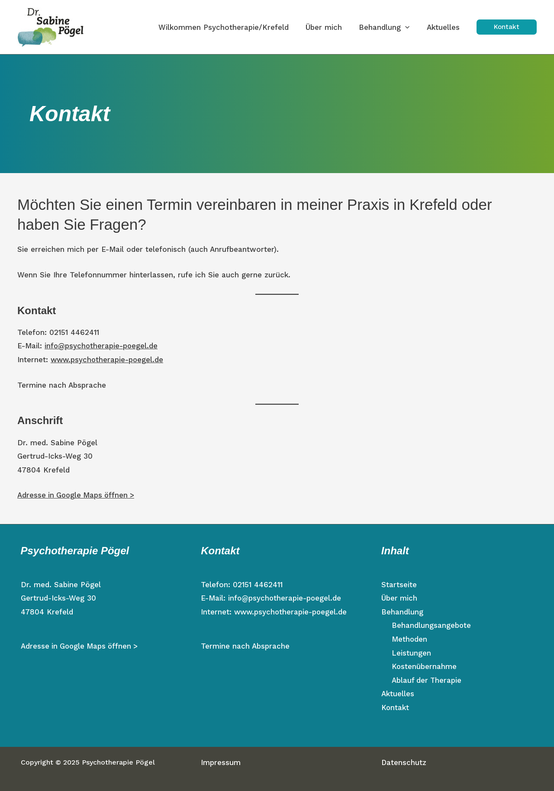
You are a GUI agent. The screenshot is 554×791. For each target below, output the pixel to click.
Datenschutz (404, 762)
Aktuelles (397, 693)
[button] (507, 27)
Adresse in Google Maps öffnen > (77, 495)
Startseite (399, 584)
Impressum (221, 762)
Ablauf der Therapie (427, 680)
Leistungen (411, 653)
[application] (408, 27)
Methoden (410, 639)
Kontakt (395, 707)
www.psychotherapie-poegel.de (108, 359)
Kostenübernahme (424, 666)
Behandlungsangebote (431, 625)
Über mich (399, 598)
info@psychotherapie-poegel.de (102, 345)
